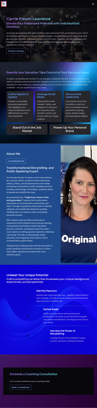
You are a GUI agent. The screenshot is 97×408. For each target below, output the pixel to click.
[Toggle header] (93, 4)
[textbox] (48, 204)
